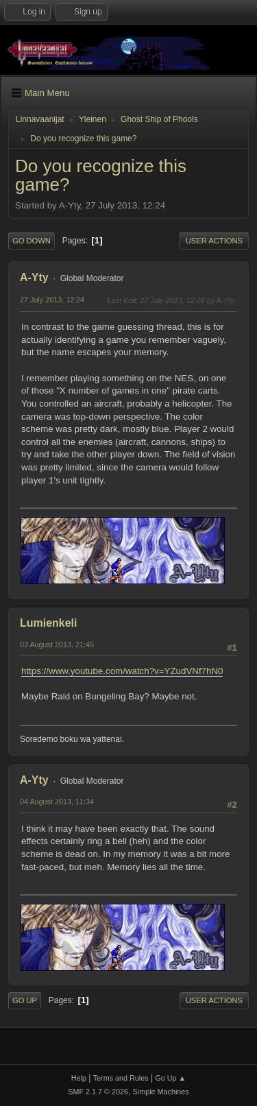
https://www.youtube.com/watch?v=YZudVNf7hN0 (122, 671)
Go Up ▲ (170, 1078)
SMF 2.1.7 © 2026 (98, 1091)
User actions (214, 241)
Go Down (31, 241)
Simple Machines (161, 1091)
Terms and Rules (121, 1078)
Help (78, 1078)
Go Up (24, 1000)
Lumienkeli (48, 623)
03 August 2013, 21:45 (57, 644)
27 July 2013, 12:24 (52, 300)
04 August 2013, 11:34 (57, 801)
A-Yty (34, 277)
